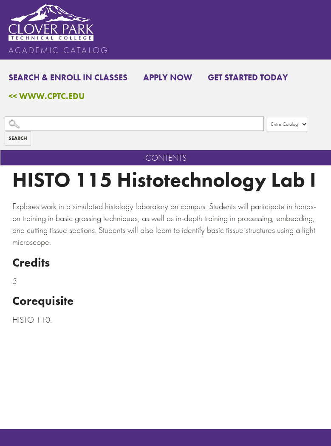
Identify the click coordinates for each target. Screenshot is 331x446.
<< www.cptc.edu (46, 96)
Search (17, 138)
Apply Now (167, 77)
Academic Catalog (58, 50)
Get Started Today (248, 77)
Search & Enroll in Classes (67, 77)
